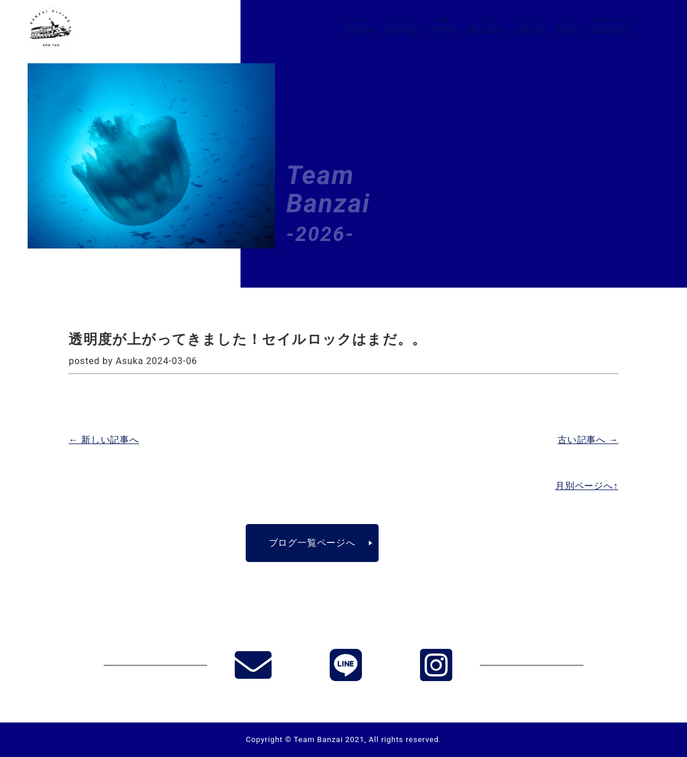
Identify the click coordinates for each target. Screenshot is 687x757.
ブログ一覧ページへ (312, 542)
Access (486, 26)
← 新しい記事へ (103, 439)
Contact (611, 26)
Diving (402, 26)
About (531, 26)
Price (443, 26)
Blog (569, 26)
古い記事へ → (588, 439)
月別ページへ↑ (587, 485)
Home (359, 26)
